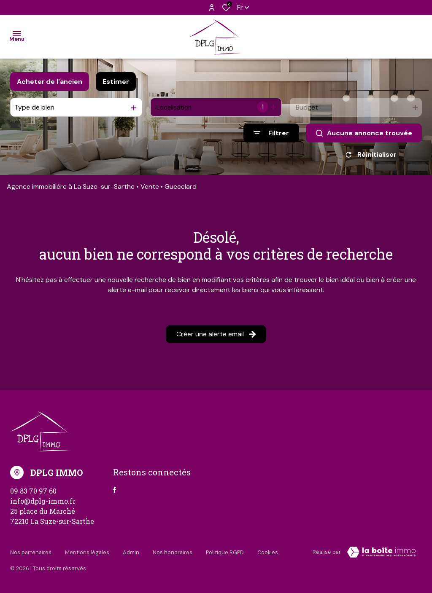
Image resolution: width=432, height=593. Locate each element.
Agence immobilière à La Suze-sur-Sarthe (71, 189)
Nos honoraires (172, 553)
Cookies (267, 553)
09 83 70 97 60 (33, 493)
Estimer (116, 81)
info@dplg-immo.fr (43, 503)
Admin (131, 553)
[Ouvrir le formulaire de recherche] (271, 132)
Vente (149, 189)
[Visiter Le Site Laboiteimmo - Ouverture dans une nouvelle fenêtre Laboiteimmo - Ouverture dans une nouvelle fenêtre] (381, 555)
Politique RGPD (225, 553)
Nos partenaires (30, 553)
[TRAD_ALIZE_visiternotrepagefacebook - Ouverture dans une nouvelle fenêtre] (114, 493)
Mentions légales (87, 553)
